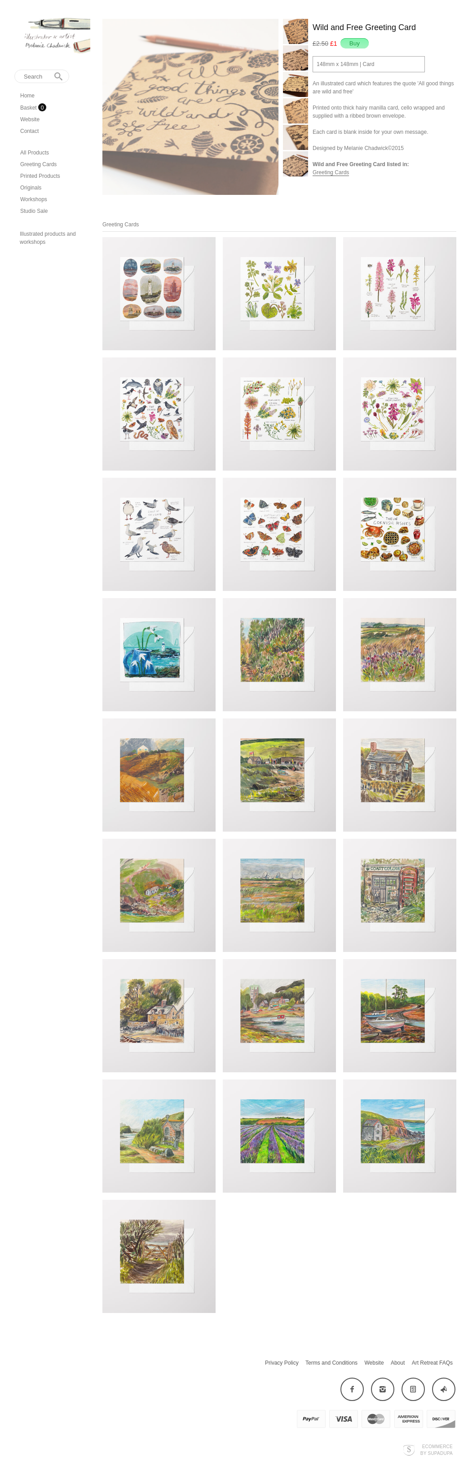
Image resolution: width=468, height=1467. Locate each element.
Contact (29, 131)
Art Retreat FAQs (432, 1363)
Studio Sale (34, 211)
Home (27, 96)
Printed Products (40, 176)
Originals (30, 188)
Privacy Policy (282, 1363)
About (398, 1363)
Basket (29, 108)
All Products (34, 153)
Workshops (33, 199)
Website (30, 119)
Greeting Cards (38, 164)
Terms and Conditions (331, 1363)
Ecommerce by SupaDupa (436, 1449)
